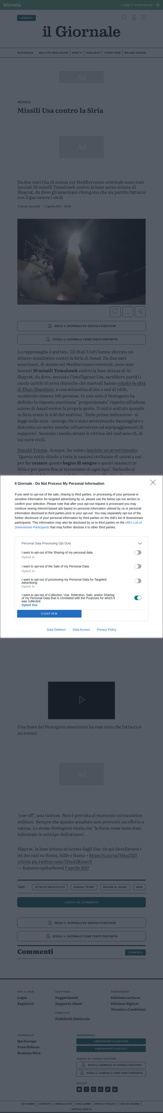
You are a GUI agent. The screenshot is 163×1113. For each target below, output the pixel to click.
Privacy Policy (106, 629)
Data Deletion (56, 629)
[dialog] (81, 556)
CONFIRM (49, 613)
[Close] (154, 484)
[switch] (137, 552)
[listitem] (81, 543)
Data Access (81, 629)
